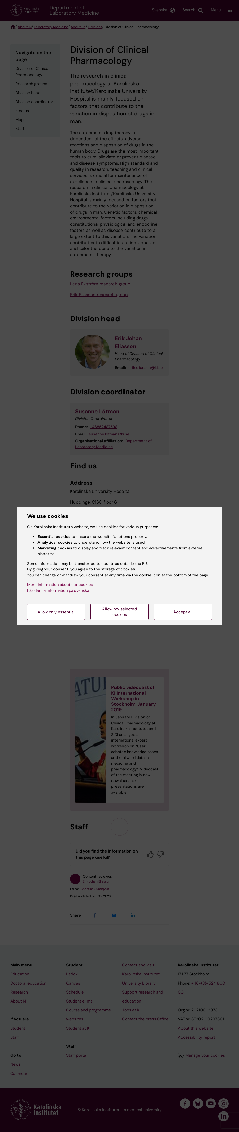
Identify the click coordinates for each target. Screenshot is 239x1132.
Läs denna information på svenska (58, 590)
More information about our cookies (60, 584)
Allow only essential (56, 612)
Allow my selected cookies (119, 611)
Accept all (183, 612)
